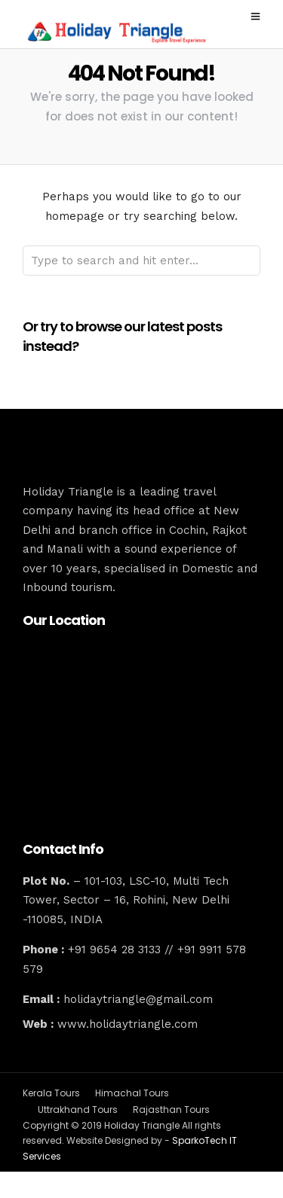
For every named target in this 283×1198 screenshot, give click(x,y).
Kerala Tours (51, 1093)
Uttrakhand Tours (78, 1109)
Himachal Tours (132, 1093)
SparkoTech (200, 1140)
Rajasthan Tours (171, 1109)
